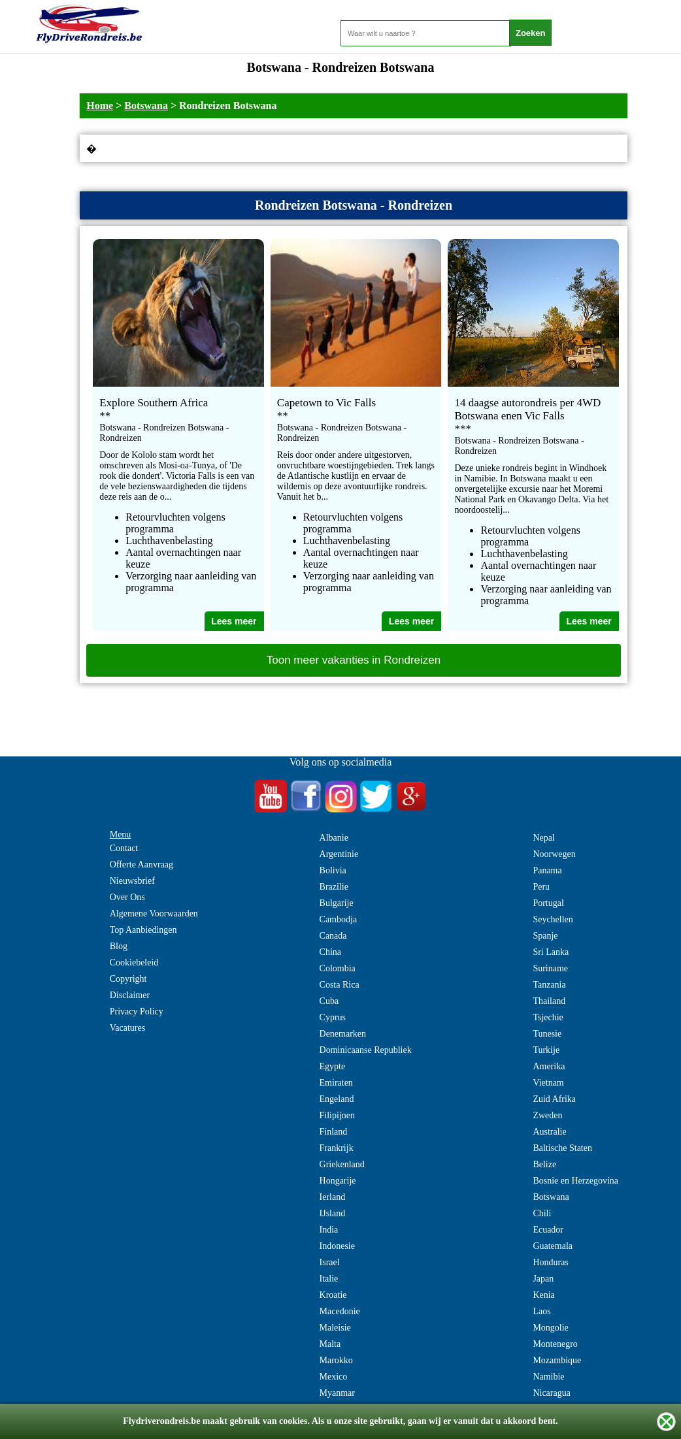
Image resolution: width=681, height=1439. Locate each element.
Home (99, 105)
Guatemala (553, 1246)
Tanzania (549, 985)
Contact (124, 848)
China (330, 952)
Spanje (545, 936)
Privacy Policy (136, 1011)
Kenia (543, 1295)
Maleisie (335, 1328)
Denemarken (343, 1034)
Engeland (337, 1099)
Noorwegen (554, 854)
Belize (544, 1164)
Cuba (329, 1001)
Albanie (334, 838)
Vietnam (548, 1083)
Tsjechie (548, 1017)
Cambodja (338, 919)
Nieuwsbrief (132, 881)
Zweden (547, 1115)
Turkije (546, 1050)
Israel (330, 1262)
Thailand (549, 1001)
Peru (541, 887)
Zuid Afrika (554, 1099)
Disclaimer (130, 995)
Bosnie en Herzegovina (575, 1181)
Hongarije (338, 1181)
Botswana (146, 105)
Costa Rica (339, 985)
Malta (330, 1344)
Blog (118, 946)
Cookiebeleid (134, 962)
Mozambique (557, 1360)
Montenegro (555, 1344)
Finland (334, 1132)
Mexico (334, 1377)
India (329, 1230)
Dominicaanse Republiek (366, 1050)
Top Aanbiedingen (143, 930)
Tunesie (547, 1034)
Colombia (338, 968)
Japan (543, 1279)
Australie (549, 1132)
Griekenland (342, 1164)
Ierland (333, 1197)
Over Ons (127, 897)
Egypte (333, 1066)
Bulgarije (337, 903)
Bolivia (333, 870)
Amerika (549, 1066)
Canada (333, 936)
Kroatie (333, 1295)
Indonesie (337, 1246)
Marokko (336, 1360)
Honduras (550, 1262)
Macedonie (340, 1311)
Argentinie (339, 854)
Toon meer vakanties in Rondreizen (353, 660)
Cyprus (333, 1017)
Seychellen (553, 919)
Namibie (548, 1377)
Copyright (128, 979)
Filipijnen (337, 1115)
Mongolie (550, 1328)
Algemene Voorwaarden (154, 913)
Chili (542, 1213)
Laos (541, 1311)
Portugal (548, 903)
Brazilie (334, 887)
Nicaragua (552, 1393)
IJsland (333, 1213)
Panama (547, 870)
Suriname (550, 968)
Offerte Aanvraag (141, 864)
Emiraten (336, 1083)
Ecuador (548, 1230)
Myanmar (337, 1393)
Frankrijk (337, 1148)
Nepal (543, 838)
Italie (329, 1279)
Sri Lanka (551, 952)
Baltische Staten (562, 1148)
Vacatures (127, 1028)
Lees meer (233, 621)
